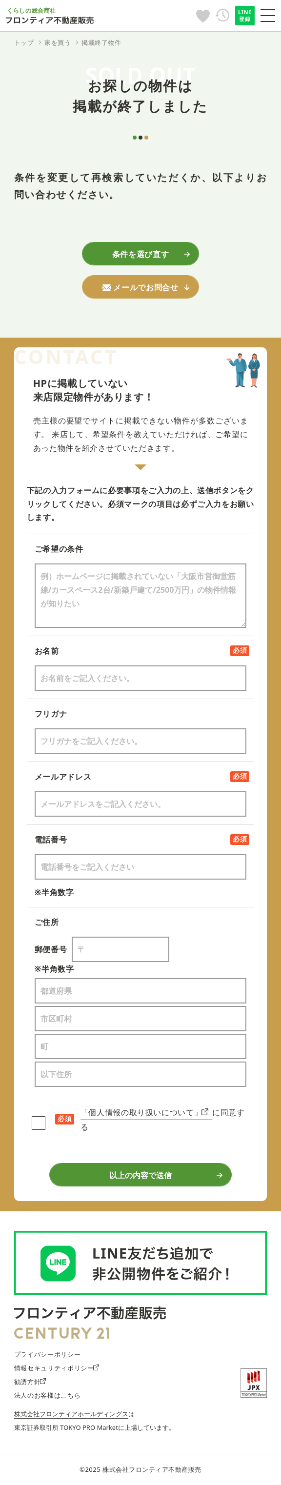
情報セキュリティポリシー (56, 1368)
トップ (24, 42)
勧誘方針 (30, 1381)
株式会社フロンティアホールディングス (71, 1413)
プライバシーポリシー (47, 1354)
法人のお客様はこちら (47, 1395)
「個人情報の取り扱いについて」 (144, 1112)
